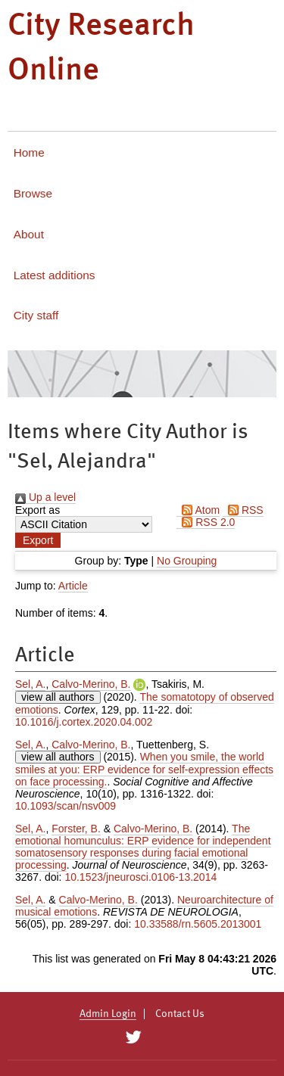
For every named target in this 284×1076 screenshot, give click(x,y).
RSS (243, 510)
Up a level (45, 497)
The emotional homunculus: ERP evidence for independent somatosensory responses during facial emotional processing (143, 847)
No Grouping (187, 561)
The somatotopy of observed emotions (144, 703)
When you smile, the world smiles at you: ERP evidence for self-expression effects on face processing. (144, 769)
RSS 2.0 (205, 522)
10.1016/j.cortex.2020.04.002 (83, 722)
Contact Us (179, 1014)
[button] (38, 540)
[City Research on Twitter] (133, 1037)
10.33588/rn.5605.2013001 (197, 924)
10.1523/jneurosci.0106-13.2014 (140, 877)
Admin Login (108, 1014)
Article (73, 586)
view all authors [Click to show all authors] (58, 697)
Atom (198, 510)
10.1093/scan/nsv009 (65, 806)
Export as (37, 510)
